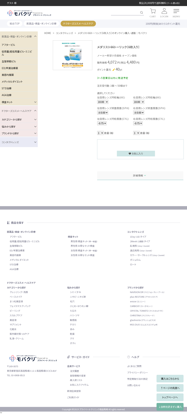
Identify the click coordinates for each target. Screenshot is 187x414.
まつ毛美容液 (16, 301)
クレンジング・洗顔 (19, 292)
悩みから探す (73, 287)
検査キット (73, 236)
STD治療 (6, 88)
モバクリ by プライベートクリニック (29, 13)
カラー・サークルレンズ (147, 255)
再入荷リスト (76, 380)
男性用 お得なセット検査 (83, 245)
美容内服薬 (8, 74)
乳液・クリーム (17, 338)
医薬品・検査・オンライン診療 (41, 23)
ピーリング (15, 310)
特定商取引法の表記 (137, 379)
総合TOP (15, 23)
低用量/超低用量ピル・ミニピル (17, 53)
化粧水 (13, 329)
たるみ (73, 310)
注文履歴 (74, 371)
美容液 (13, 320)
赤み (72, 329)
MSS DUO (144, 324)
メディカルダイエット (12, 81)
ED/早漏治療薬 (10, 68)
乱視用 (140, 245)
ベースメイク (16, 296)
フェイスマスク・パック (20, 306)
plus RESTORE (144, 296)
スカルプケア (16, 315)
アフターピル (8, 44)
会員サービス (73, 366)
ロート (133, 264)
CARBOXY (141, 306)
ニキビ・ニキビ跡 (78, 296)
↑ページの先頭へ (170, 388)
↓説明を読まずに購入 (170, 406)
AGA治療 (6, 95)
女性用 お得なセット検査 (83, 255)
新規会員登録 (74, 391)
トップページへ (170, 397)
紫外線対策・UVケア (19, 333)
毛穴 (72, 301)
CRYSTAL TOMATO (146, 310)
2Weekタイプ (140, 241)
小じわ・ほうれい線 (79, 306)
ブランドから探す (135, 287)
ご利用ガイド (73, 397)
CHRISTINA (142, 315)
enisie (138, 301)
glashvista (143, 320)
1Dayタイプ (138, 236)
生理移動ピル (9, 61)
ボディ (73, 343)
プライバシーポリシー (137, 372)
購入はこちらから (170, 378)
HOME (47, 33)
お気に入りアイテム (79, 384)
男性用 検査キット (84, 241)
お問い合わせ (133, 385)
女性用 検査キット (84, 250)
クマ (72, 338)
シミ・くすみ (75, 292)
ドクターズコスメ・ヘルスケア (78, 23)
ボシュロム (135, 259)
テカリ (73, 324)
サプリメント (15, 324)
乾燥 (72, 333)
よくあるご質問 (134, 366)
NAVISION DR (147, 292)
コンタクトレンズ (64, 33)
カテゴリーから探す (16, 287)
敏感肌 (73, 320)
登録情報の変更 (78, 375)
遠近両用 (141, 250)
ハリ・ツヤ (74, 315)
